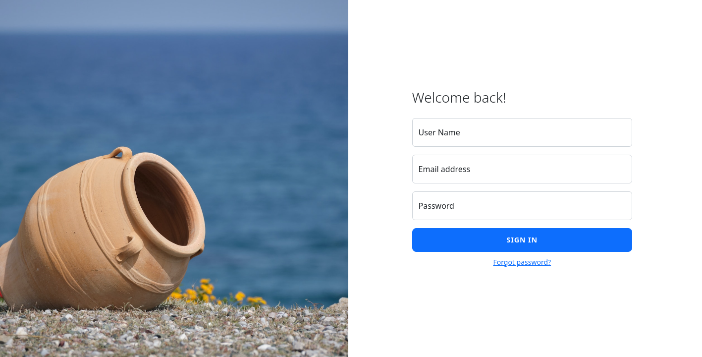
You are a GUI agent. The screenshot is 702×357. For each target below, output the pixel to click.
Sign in (522, 239)
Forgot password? (522, 262)
